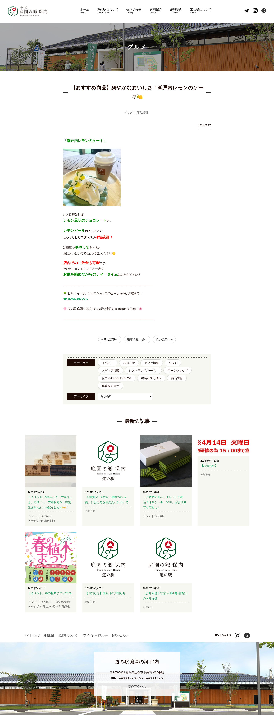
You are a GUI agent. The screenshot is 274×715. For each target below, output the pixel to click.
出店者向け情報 (151, 378)
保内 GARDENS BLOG (116, 378)
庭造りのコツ (110, 385)
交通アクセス (137, 686)
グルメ (173, 362)
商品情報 (177, 378)
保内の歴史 (134, 11)
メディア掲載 (110, 370)
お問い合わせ (120, 635)
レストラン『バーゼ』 (143, 370)
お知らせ (129, 362)
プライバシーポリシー (94, 635)
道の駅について (108, 11)
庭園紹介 (155, 11)
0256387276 (77, 299)
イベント (107, 362)
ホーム (86, 11)
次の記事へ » (164, 339)
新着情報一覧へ (137, 339)
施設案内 (175, 11)
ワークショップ (177, 370)
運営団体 (49, 635)
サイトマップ (32, 635)
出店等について (199, 11)
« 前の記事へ (109, 339)
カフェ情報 (151, 362)
